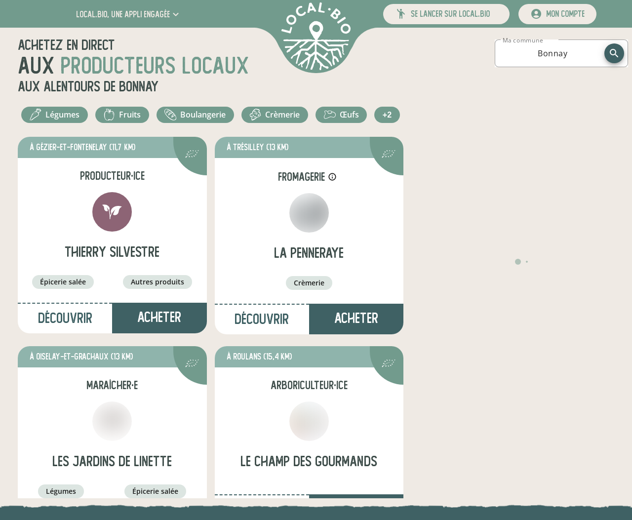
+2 (314, 143)
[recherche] (614, 53)
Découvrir (65, 349)
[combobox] (552, 53)
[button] (128, 14)
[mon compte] (557, 14)
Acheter (159, 348)
